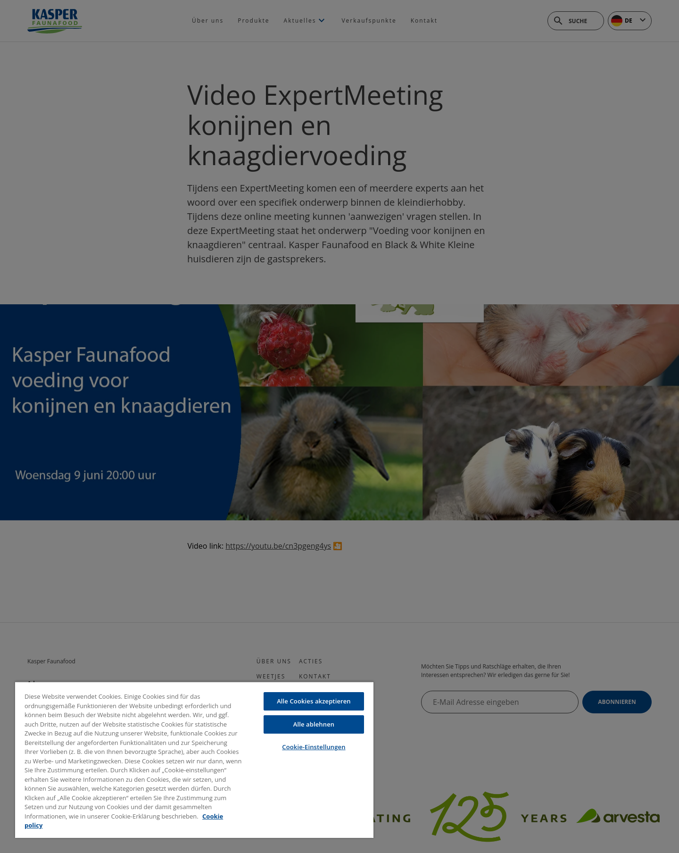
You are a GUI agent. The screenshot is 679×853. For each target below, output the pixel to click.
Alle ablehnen (313, 724)
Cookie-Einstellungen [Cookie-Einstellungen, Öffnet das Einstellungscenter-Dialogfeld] (313, 747)
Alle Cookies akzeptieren (314, 701)
